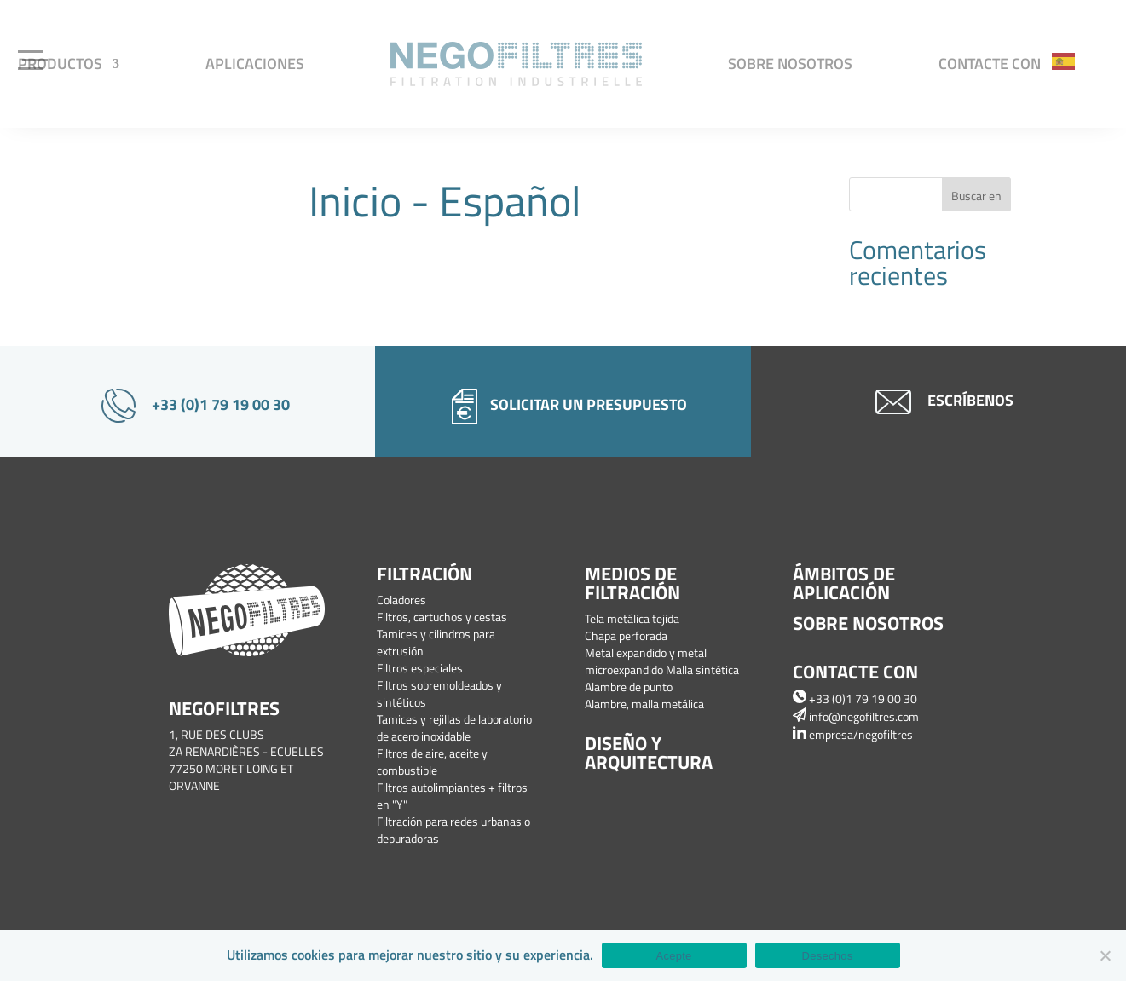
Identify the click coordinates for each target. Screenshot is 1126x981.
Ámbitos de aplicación (844, 583)
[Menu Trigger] (34, 57)
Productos (60, 63)
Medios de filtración (632, 583)
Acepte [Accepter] (674, 955)
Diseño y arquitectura (649, 752)
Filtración (424, 573)
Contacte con (989, 63)
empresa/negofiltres (853, 734)
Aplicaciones (254, 63)
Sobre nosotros (790, 63)
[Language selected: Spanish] (1071, 60)
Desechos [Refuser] (827, 955)
